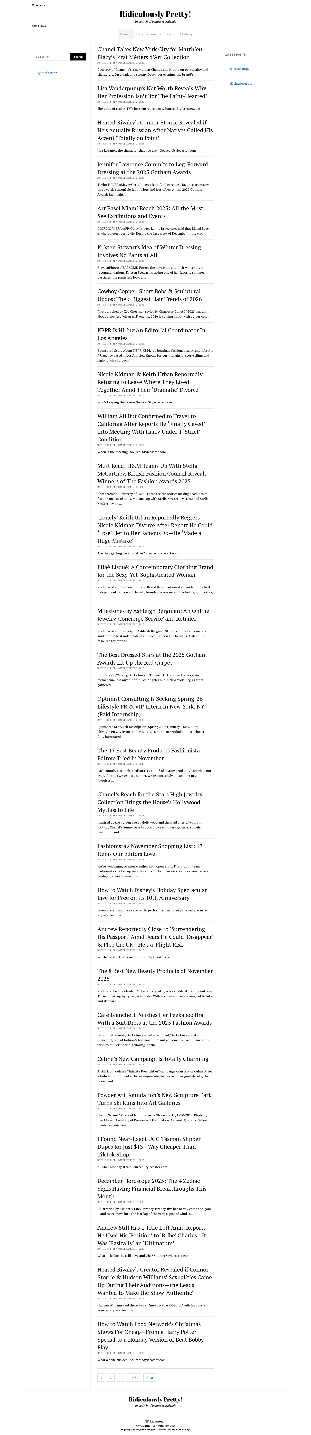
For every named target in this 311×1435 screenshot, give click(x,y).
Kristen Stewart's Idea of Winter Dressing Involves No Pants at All (149, 251)
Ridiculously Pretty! (155, 14)
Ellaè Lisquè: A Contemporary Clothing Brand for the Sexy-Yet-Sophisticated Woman (155, 571)
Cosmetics (154, 34)
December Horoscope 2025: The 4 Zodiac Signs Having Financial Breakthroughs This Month (151, 1188)
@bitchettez (47, 73)
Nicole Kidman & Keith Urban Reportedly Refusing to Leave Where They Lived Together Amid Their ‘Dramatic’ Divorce (150, 381)
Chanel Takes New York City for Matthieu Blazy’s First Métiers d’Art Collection (149, 53)
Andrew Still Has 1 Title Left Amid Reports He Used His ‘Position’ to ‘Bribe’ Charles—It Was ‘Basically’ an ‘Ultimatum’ (151, 1235)
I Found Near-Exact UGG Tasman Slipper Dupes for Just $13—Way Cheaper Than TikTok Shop (149, 1146)
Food (169, 34)
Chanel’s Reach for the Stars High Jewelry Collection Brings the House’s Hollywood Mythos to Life (149, 802)
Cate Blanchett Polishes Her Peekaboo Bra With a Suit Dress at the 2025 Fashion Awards (154, 1018)
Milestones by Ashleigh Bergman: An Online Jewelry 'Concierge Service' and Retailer (153, 614)
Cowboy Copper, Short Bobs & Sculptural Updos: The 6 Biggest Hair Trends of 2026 (149, 295)
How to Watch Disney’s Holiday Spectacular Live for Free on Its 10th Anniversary (152, 893)
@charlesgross (241, 83)
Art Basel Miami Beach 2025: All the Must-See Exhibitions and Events (151, 212)
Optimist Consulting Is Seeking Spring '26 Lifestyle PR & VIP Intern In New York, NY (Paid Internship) (151, 706)
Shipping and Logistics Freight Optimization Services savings (156, 1429)
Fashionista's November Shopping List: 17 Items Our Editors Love (150, 849)
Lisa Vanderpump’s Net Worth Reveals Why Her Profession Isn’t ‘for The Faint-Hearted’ (152, 92)
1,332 (134, 1377)
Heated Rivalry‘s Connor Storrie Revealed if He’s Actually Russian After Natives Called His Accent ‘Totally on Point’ (155, 130)
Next (149, 1377)
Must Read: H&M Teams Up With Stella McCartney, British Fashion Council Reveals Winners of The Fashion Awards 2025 (152, 473)
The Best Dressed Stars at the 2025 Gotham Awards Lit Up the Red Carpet (152, 658)
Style (139, 34)
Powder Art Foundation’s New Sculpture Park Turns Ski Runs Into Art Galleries (154, 1098)
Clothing (186, 34)
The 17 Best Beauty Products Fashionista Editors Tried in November (148, 754)
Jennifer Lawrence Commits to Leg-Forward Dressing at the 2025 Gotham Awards (152, 168)
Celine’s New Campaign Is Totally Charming (152, 1058)
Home (124, 34)
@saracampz (240, 68)
